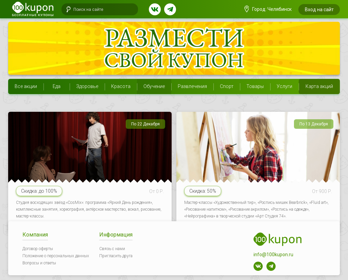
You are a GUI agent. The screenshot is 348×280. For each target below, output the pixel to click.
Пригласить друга (116, 255)
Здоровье (87, 86)
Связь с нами (112, 248)
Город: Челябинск (268, 9)
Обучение (154, 86)
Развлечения (192, 86)
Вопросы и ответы (39, 263)
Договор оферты (37, 248)
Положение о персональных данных (55, 255)
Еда (56, 86)
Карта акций (319, 86)
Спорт (226, 86)
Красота (120, 86)
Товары (255, 86)
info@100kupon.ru (273, 254)
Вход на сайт (319, 9)
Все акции (26, 86)
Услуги (284, 86)
